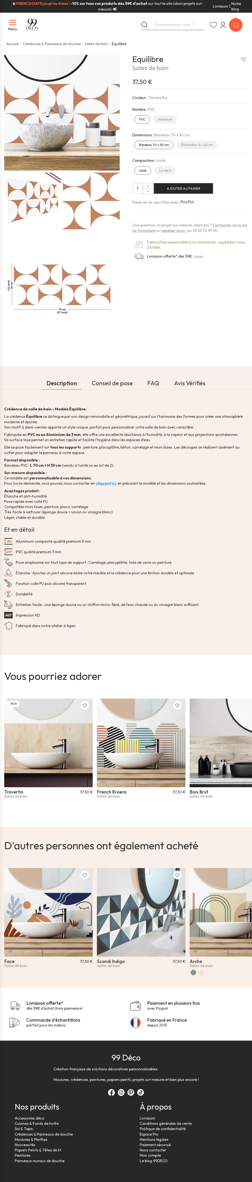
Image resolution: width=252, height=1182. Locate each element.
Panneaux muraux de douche (39, 1160)
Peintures (23, 1155)
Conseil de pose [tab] (112, 383)
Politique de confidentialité (163, 1128)
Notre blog (236, 6)
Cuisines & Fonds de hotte (37, 1123)
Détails (198, 256)
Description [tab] (62, 383)
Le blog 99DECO (154, 1160)
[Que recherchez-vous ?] (172, 25)
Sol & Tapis (24, 1128)
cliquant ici (106, 483)
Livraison (220, 6)
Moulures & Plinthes (31, 1139)
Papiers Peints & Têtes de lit (38, 1150)
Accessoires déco (29, 1118)
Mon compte (150, 1155)
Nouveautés (25, 1144)
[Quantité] (137, 188)
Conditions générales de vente (166, 1123)
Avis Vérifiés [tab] (189, 383)
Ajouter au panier (183, 188)
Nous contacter (153, 1150)
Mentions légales (154, 1139)
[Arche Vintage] (201, 972)
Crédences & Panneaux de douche (44, 1134)
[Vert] (193, 972)
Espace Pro (149, 1134)
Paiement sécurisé (155, 1144)
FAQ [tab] (153, 383)
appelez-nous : (173, 230)
